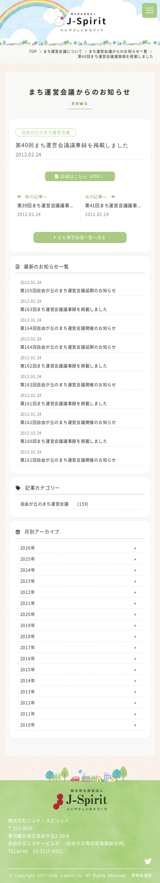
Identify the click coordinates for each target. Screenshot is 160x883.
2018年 (27, 636)
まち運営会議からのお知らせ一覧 (118, 51)
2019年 (27, 625)
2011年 (27, 714)
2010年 (27, 725)
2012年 (27, 702)
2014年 (27, 680)
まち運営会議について (63, 51)
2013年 (27, 691)
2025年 (27, 559)
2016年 (27, 658)
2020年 (27, 614)
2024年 (27, 570)
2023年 (27, 581)
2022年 (27, 592)
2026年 (27, 548)
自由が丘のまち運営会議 (45, 132)
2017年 (27, 647)
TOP (33, 51)
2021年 (27, 603)
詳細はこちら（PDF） (80, 176)
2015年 (27, 669)
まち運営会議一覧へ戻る (80, 237)
